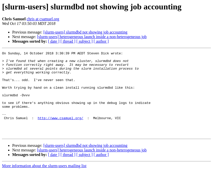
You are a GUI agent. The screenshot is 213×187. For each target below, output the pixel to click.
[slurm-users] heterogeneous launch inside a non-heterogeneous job (92, 37)
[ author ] (101, 41)
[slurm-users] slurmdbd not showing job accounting (85, 32)
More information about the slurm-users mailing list (44, 182)
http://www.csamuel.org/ (60, 131)
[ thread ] (67, 41)
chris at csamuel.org (43, 19)
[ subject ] (84, 41)
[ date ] (53, 41)
